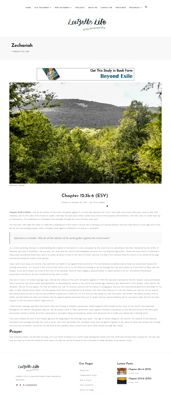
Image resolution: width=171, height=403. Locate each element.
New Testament (62, 8)
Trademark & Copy (88, 375)
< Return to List (20, 51)
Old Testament (41, 8)
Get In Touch (85, 380)
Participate (121, 8)
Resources (134, 8)
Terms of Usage (87, 390)
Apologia (80, 8)
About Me (92, 8)
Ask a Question (86, 385)
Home (28, 8)
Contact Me (106, 8)
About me (84, 370)
